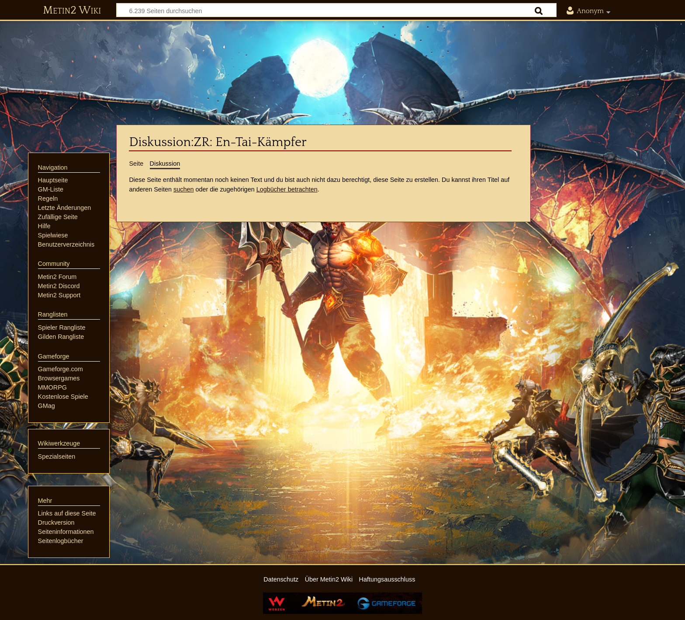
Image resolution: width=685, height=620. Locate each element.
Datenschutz (280, 579)
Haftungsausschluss (387, 579)
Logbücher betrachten (287, 189)
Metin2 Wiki (72, 10)
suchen (183, 189)
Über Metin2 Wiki (329, 579)
